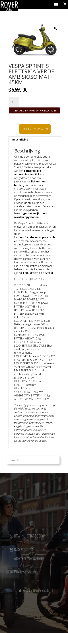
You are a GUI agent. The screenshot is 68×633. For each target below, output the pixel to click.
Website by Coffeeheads (36, 591)
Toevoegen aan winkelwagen (34, 110)
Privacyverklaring (25, 574)
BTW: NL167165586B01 (29, 538)
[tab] (34, 140)
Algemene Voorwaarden (29, 560)
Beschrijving (20, 139)
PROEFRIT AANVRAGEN (35, 129)
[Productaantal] (14, 102)
